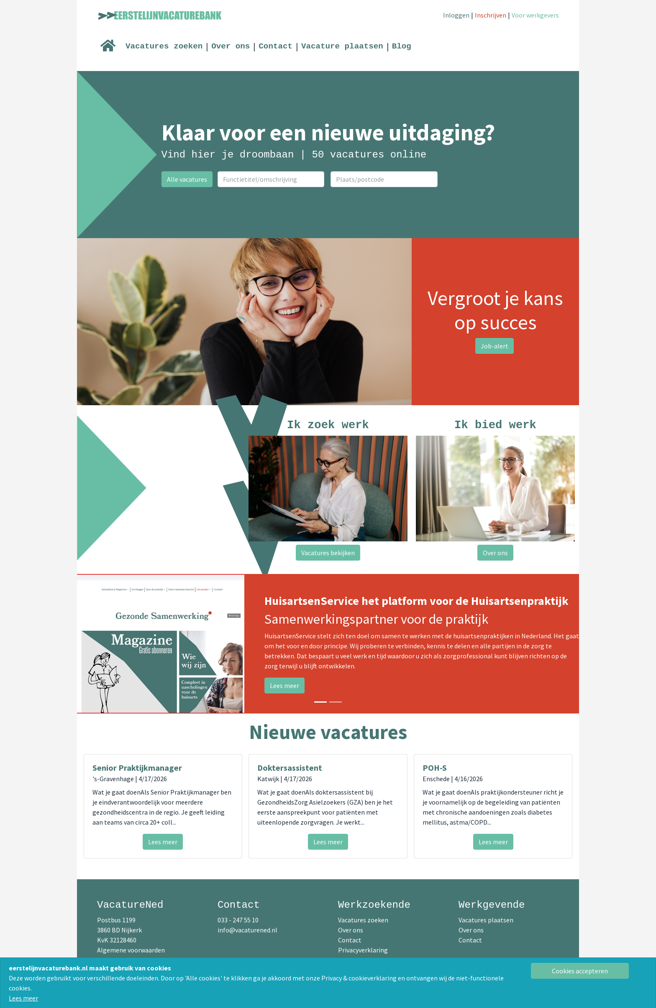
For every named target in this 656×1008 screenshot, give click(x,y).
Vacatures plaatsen (486, 920)
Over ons (230, 46)
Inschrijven (490, 15)
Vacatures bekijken (328, 552)
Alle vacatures (187, 179)
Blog (401, 46)
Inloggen (456, 15)
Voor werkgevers (535, 15)
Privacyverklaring (363, 950)
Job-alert (494, 346)
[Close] (580, 971)
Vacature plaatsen (342, 46)
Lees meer (23, 998)
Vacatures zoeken (164, 46)
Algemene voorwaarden (131, 950)
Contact (275, 46)
